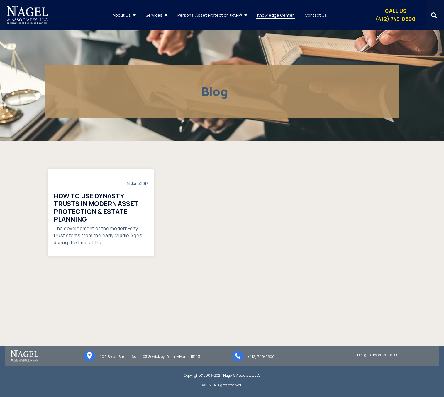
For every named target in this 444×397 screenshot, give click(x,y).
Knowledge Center (275, 15)
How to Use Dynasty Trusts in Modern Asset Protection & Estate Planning (96, 208)
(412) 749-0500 (261, 356)
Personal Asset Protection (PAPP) (209, 15)
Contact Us (316, 15)
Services (154, 15)
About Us (122, 15)
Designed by (377, 354)
